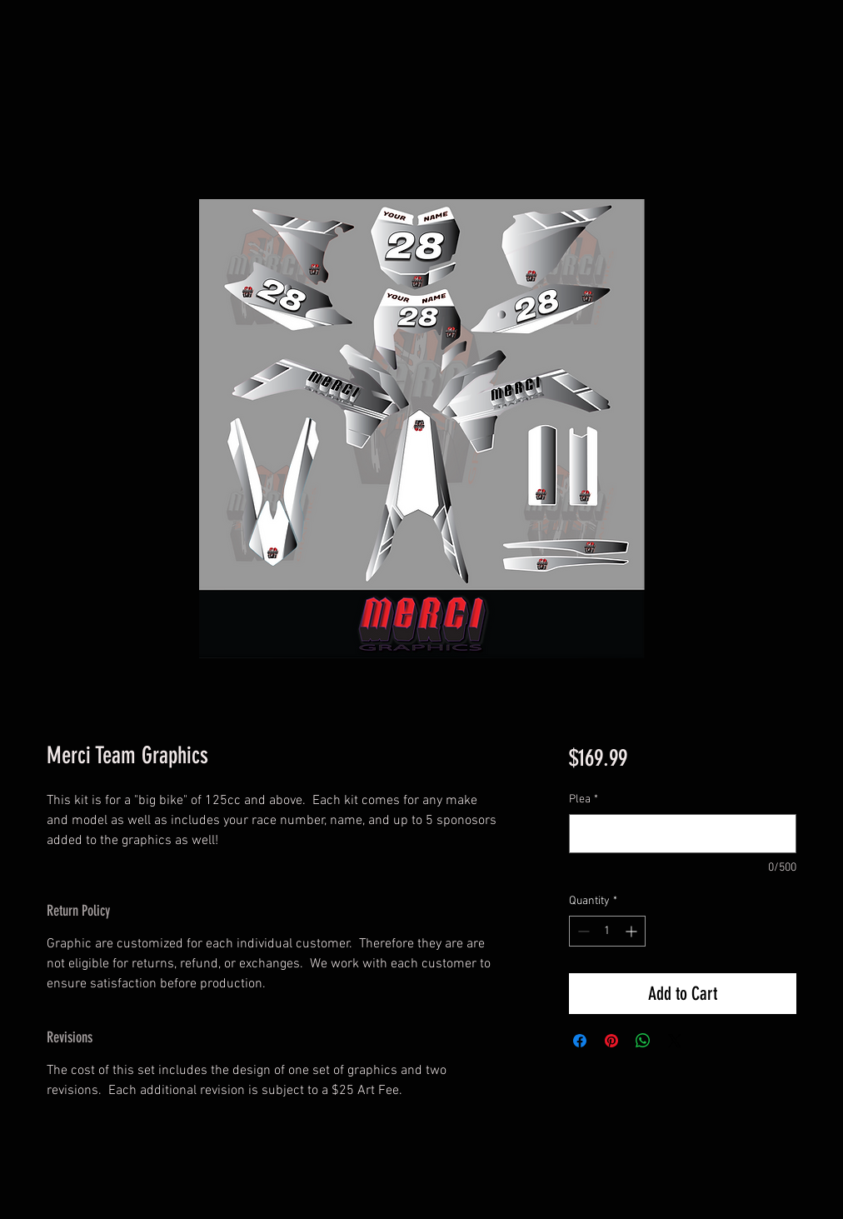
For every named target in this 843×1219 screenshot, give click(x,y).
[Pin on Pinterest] (611, 1041)
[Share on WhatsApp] (643, 1041)
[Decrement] (581, 931)
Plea (583, 799)
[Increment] (632, 931)
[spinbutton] (607, 931)
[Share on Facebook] (580, 1041)
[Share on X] (675, 1041)
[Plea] (683, 834)
